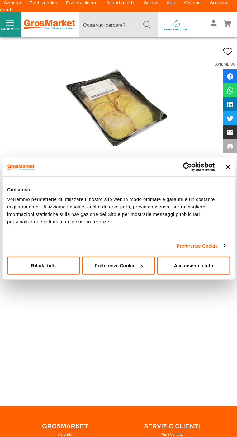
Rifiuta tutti (43, 265)
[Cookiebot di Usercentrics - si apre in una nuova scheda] (187, 166)
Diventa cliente (82, 2)
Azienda (13, 2)
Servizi (151, 2)
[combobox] (117, 25)
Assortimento (121, 2)
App (171, 2)
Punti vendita (43, 2)
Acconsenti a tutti (193, 265)
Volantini (193, 2)
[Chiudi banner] (227, 167)
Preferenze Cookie (197, 245)
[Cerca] (147, 25)
